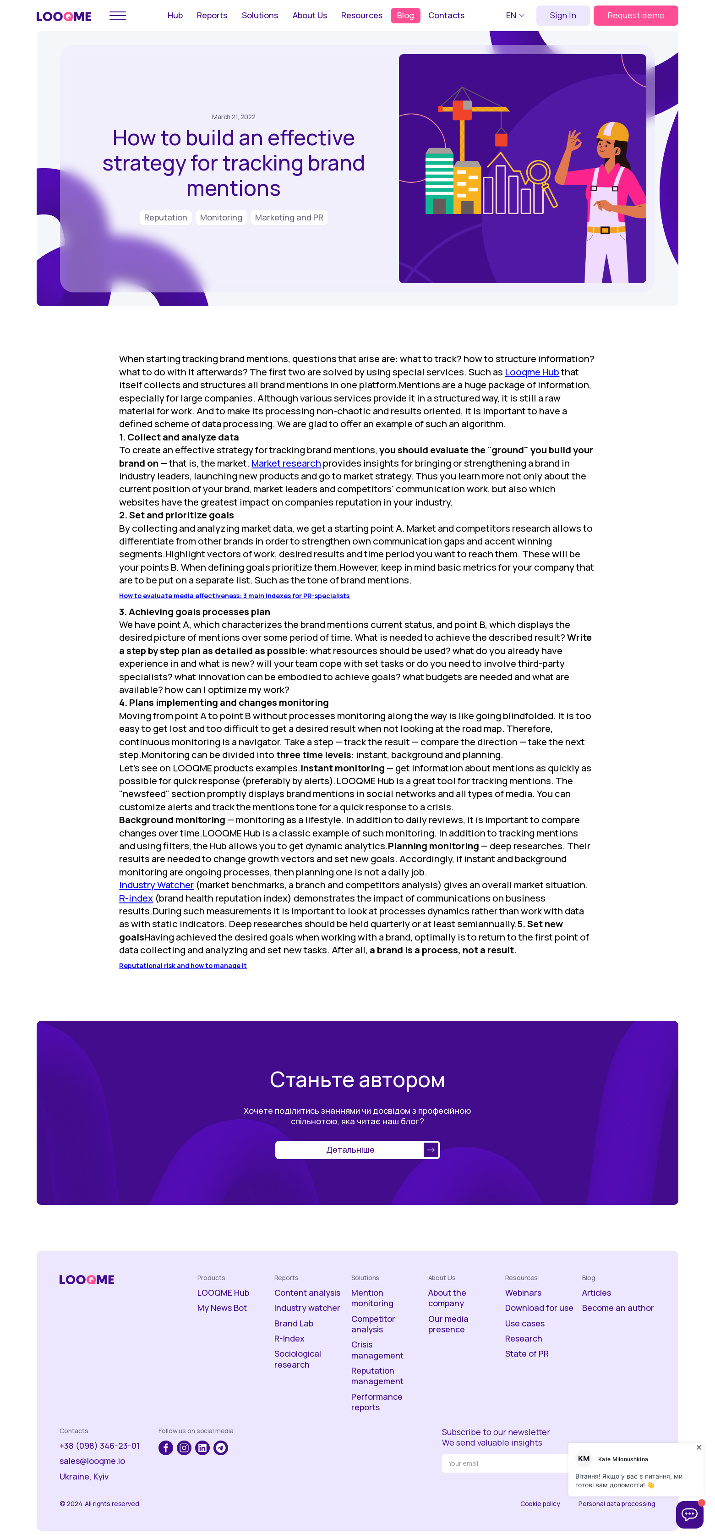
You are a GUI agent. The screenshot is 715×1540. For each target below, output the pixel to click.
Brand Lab (293, 1323)
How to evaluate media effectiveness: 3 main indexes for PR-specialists (234, 595)
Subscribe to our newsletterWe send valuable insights (496, 1437)
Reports (212, 15)
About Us (310, 15)
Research (523, 1338)
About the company (447, 1298)
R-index (136, 897)
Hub (175, 15)
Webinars (523, 1292)
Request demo (636, 15)
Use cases (525, 1323)
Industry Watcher (156, 884)
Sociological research (297, 1359)
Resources (361, 15)
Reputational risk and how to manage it (183, 965)
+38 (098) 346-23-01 (100, 1446)
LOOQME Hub (223, 1292)
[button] (516, 15)
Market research (286, 462)
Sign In (563, 15)
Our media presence (448, 1324)
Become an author (618, 1308)
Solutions (260, 15)
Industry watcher (307, 1308)
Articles (596, 1292)
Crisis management (377, 1349)
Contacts (446, 15)
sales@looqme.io (92, 1461)
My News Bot (222, 1308)
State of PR (527, 1353)
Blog (405, 15)
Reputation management (377, 1375)
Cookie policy (540, 1504)
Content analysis (307, 1292)
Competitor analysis (373, 1324)
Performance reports (377, 1402)
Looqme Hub (532, 371)
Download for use (539, 1308)
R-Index (289, 1338)
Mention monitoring (372, 1298)
